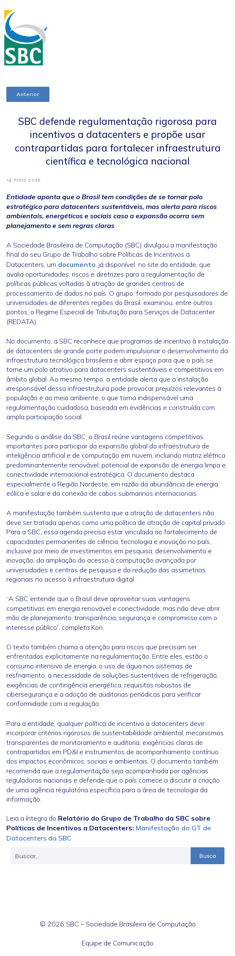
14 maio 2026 (23, 180)
